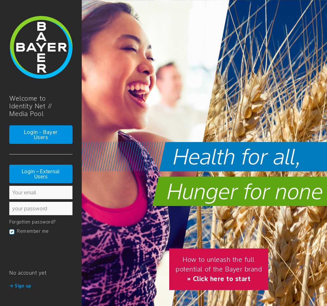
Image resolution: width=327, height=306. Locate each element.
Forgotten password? (32, 222)
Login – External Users (41, 174)
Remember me (33, 231)
